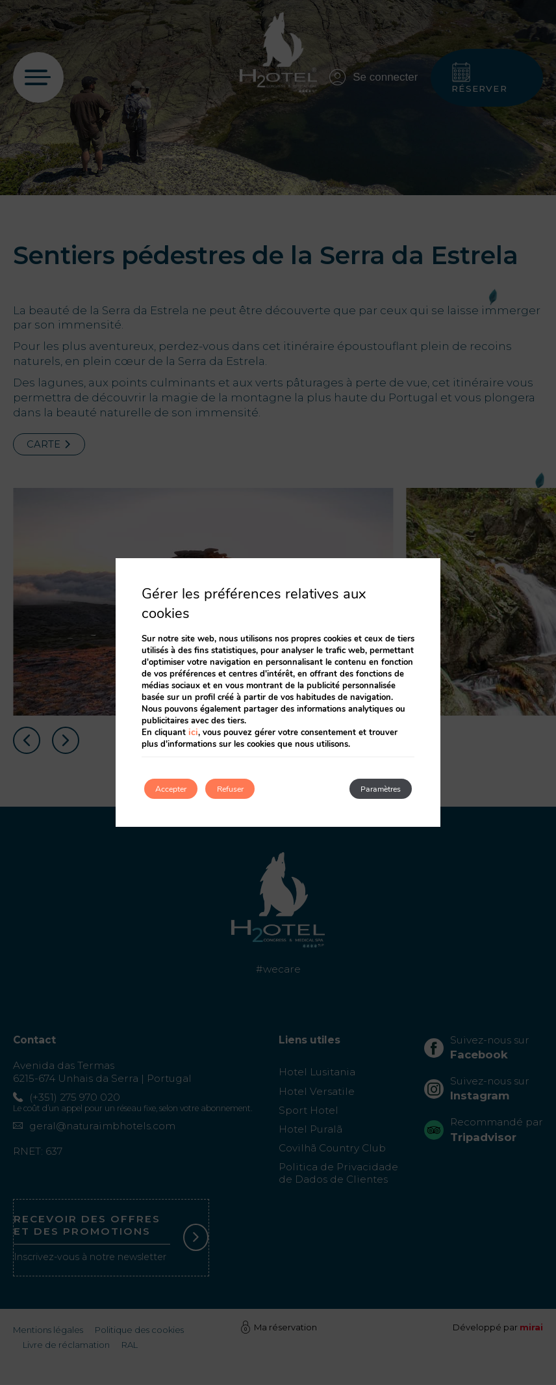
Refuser (263, 789)
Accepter (182, 789)
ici (192, 730)
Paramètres (368, 789)
